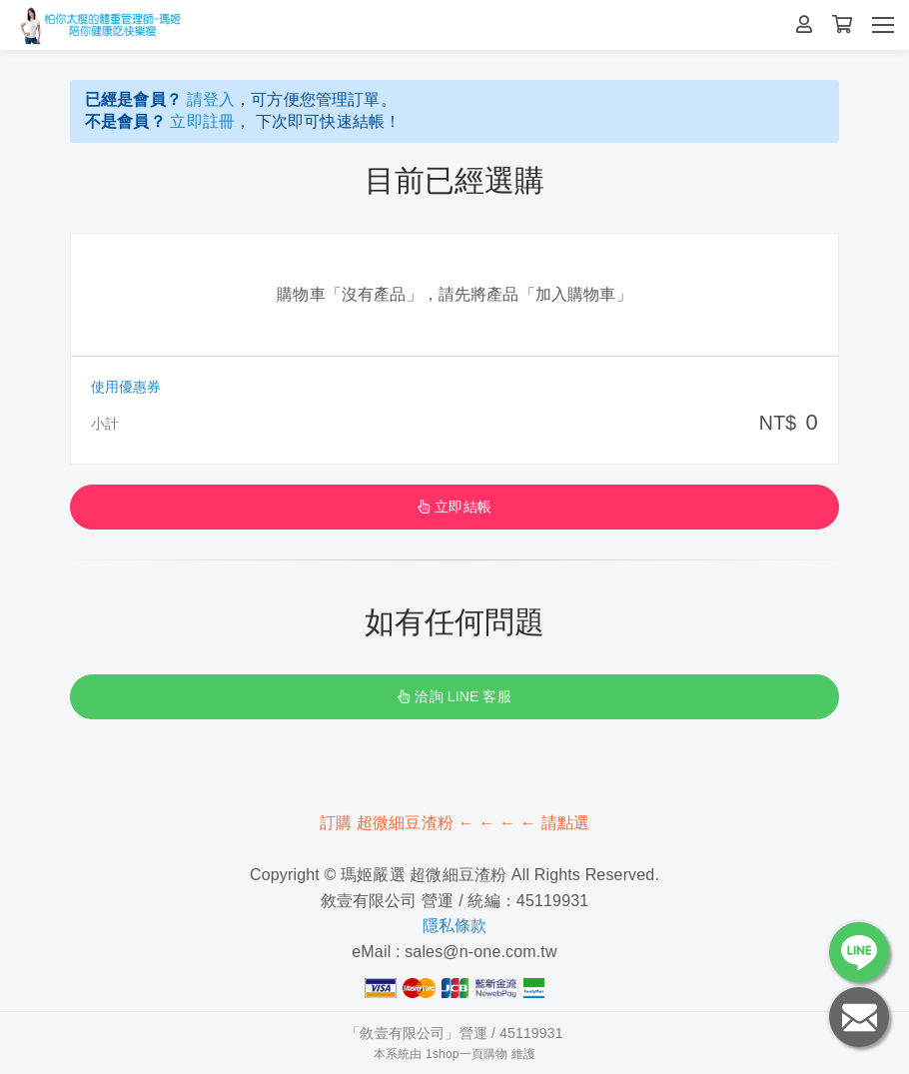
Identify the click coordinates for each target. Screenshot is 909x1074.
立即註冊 (202, 121)
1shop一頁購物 (466, 1054)
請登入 (211, 99)
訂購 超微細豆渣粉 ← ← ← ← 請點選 (454, 822)
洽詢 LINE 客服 (454, 696)
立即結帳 (454, 507)
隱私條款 (455, 925)
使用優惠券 (126, 387)
